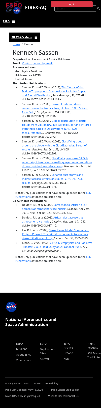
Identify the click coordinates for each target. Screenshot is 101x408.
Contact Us (72, 395)
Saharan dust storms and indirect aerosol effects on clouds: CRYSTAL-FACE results (52, 179)
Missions (21, 349)
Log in (72, 4)
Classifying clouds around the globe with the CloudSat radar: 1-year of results (54, 145)
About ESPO (23, 354)
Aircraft (44, 359)
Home (16, 44)
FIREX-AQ (36, 7)
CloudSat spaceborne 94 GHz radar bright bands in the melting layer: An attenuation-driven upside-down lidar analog (57, 162)
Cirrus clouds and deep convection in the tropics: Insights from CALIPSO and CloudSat (55, 108)
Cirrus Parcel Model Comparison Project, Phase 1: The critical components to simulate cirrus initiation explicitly (55, 234)
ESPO (19, 343)
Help (67, 358)
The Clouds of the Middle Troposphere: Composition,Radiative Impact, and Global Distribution (54, 91)
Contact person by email (37, 63)
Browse (68, 353)
